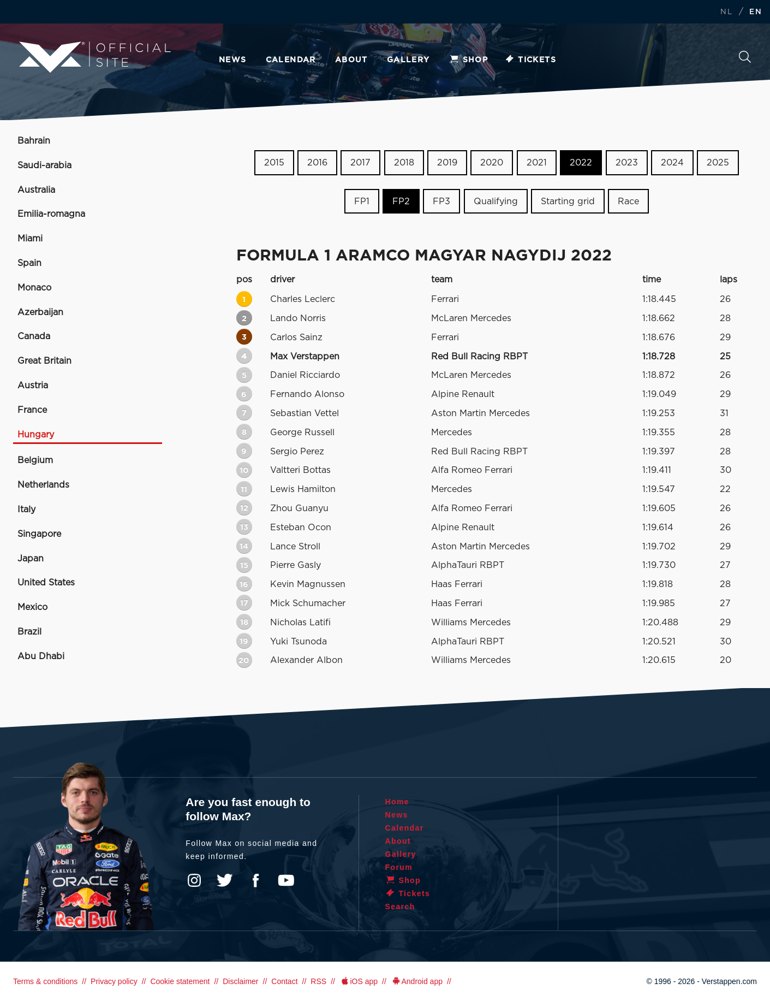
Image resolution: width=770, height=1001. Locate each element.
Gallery (408, 60)
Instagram (194, 880)
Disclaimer (240, 981)
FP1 (361, 201)
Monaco (34, 287)
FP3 (441, 201)
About (351, 60)
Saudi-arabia (44, 165)
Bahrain (33, 141)
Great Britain (44, 361)
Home (397, 801)
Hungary (35, 434)
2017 (360, 162)
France (32, 410)
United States (46, 582)
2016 (317, 162)
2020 (491, 162)
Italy (26, 509)
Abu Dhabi (40, 656)
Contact (284, 981)
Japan (30, 558)
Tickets (530, 60)
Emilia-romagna (51, 214)
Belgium (35, 460)
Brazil (29, 631)
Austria (32, 385)
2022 (581, 162)
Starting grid (568, 201)
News (233, 60)
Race (628, 201)
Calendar (291, 60)
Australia (36, 190)
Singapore (39, 534)
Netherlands (43, 485)
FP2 (401, 201)
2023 (627, 162)
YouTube (286, 880)
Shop (468, 60)
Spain (29, 263)
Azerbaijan (40, 312)
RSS (318, 981)
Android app (417, 981)
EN (755, 12)
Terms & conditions (45, 981)
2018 (404, 162)
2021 (537, 162)
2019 (447, 162)
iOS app (358, 981)
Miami (30, 238)
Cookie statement (180, 981)
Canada (33, 336)
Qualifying (496, 201)
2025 (718, 162)
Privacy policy (114, 981)
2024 (672, 162)
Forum (399, 867)
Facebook (255, 880)
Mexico (32, 607)
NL (726, 12)
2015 (274, 162)
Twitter (225, 880)
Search (745, 57)
